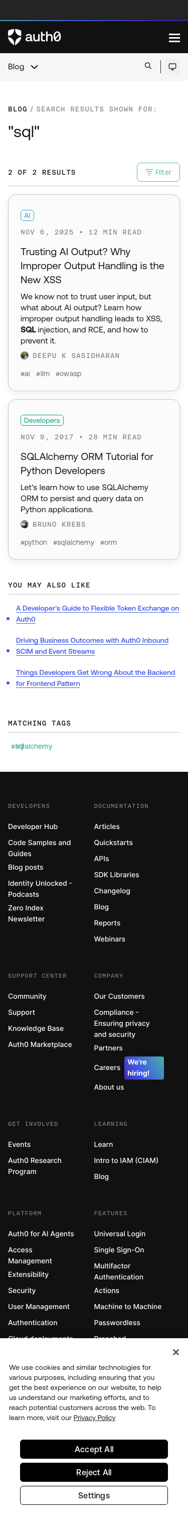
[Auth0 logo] (88, 37)
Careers (129, 1068)
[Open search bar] (148, 66)
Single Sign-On (119, 1250)
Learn (103, 1144)
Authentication (33, 1323)
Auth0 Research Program (35, 1166)
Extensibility (28, 1274)
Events (19, 1144)
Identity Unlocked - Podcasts (40, 889)
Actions (107, 1290)
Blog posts (26, 867)
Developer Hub (33, 826)
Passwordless (117, 1323)
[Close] (176, 1352)
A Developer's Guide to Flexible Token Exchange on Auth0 (97, 613)
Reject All (93, 1472)
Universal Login (120, 1234)
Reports (107, 923)
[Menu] (174, 37)
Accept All (94, 1449)
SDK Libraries (116, 875)
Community (27, 996)
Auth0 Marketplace (40, 1044)
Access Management (30, 1255)
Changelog (112, 891)
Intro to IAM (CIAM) (126, 1160)
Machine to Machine (128, 1307)
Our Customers (119, 996)
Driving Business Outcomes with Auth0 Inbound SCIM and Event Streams (92, 645)
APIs (101, 859)
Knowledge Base (36, 1028)
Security (22, 1290)
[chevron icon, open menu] (34, 67)
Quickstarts (113, 843)
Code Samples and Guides (39, 848)
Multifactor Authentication (119, 1271)
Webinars (110, 939)
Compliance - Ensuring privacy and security (122, 1023)
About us (109, 1087)
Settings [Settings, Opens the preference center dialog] (94, 1495)
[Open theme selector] (172, 67)
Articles (107, 826)
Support (21, 1012)
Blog (16, 66)
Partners (108, 1048)
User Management (39, 1307)
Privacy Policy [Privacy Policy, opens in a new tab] (95, 1418)
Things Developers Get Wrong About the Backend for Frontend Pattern (95, 677)
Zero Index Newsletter (26, 913)
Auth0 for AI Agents (41, 1234)
